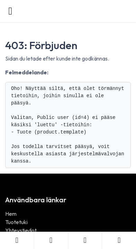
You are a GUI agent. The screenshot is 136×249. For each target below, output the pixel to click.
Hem (11, 213)
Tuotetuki (16, 222)
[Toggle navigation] (10, 11)
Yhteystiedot (21, 230)
